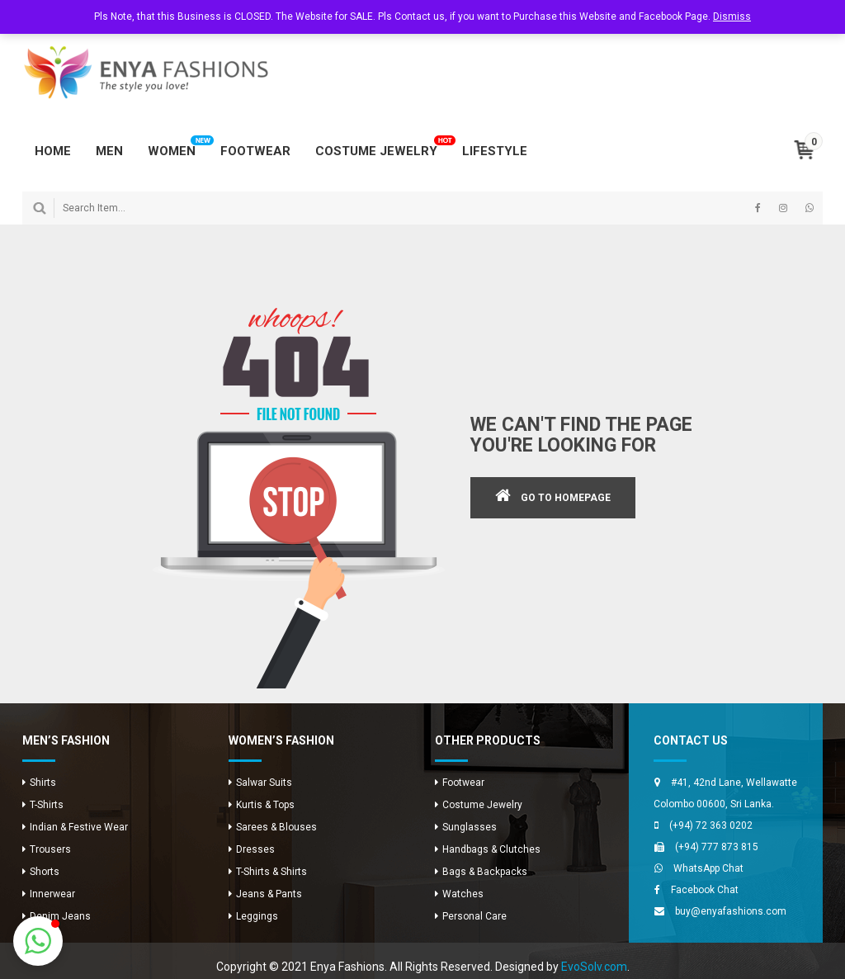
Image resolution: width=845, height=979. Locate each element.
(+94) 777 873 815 (716, 847)
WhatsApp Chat (708, 868)
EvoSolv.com (594, 966)
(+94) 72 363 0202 (711, 825)
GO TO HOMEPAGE (566, 498)
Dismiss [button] (732, 16)
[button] (38, 941)
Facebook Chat (705, 890)
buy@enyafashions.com (730, 911)
